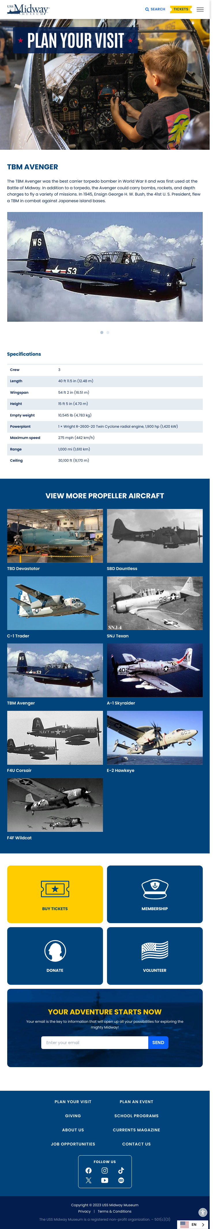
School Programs (136, 1116)
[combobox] (192, 1224)
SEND (158, 1042)
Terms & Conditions (115, 1211)
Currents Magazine (136, 1130)
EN (188, 1224)
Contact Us (136, 1144)
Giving (73, 1116)
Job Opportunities (73, 1144)
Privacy (84, 1211)
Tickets (181, 9)
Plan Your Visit (73, 1102)
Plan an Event (136, 1102)
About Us (73, 1130)
